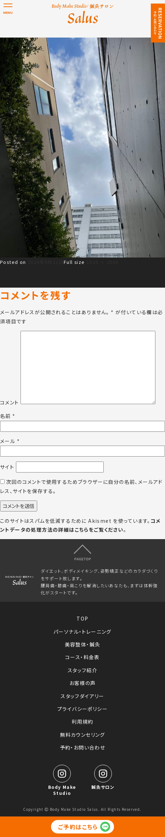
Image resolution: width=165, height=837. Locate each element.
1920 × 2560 (102, 262)
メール (10, 441)
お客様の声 (82, 682)
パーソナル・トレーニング (82, 631)
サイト (7, 466)
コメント (9, 402)
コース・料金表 (82, 657)
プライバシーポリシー (82, 708)
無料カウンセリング (82, 734)
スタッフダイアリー (82, 696)
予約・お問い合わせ (83, 747)
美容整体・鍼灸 (83, 644)
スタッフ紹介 (82, 670)
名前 (8, 415)
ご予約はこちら (78, 826)
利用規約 (82, 721)
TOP (82, 618)
